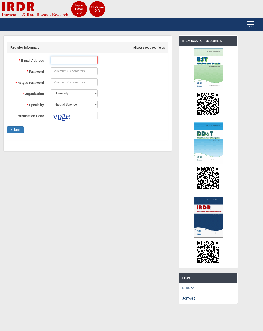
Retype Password (31, 83)
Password (36, 71)
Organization (34, 94)
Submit (15, 129)
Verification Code (31, 116)
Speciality (36, 105)
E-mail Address (32, 60)
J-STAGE (188, 298)
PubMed (188, 288)
